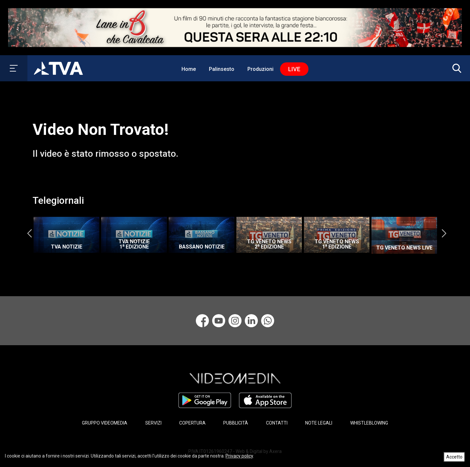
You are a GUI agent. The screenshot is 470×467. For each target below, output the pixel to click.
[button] (455, 68)
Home (188, 69)
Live (294, 69)
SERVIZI (153, 422)
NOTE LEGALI (318, 422)
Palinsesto (221, 69)
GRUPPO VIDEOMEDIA (104, 422)
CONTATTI (277, 422)
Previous (29, 233)
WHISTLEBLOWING (369, 422)
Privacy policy (239, 456)
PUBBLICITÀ (235, 422)
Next (444, 233)
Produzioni (260, 69)
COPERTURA (192, 422)
